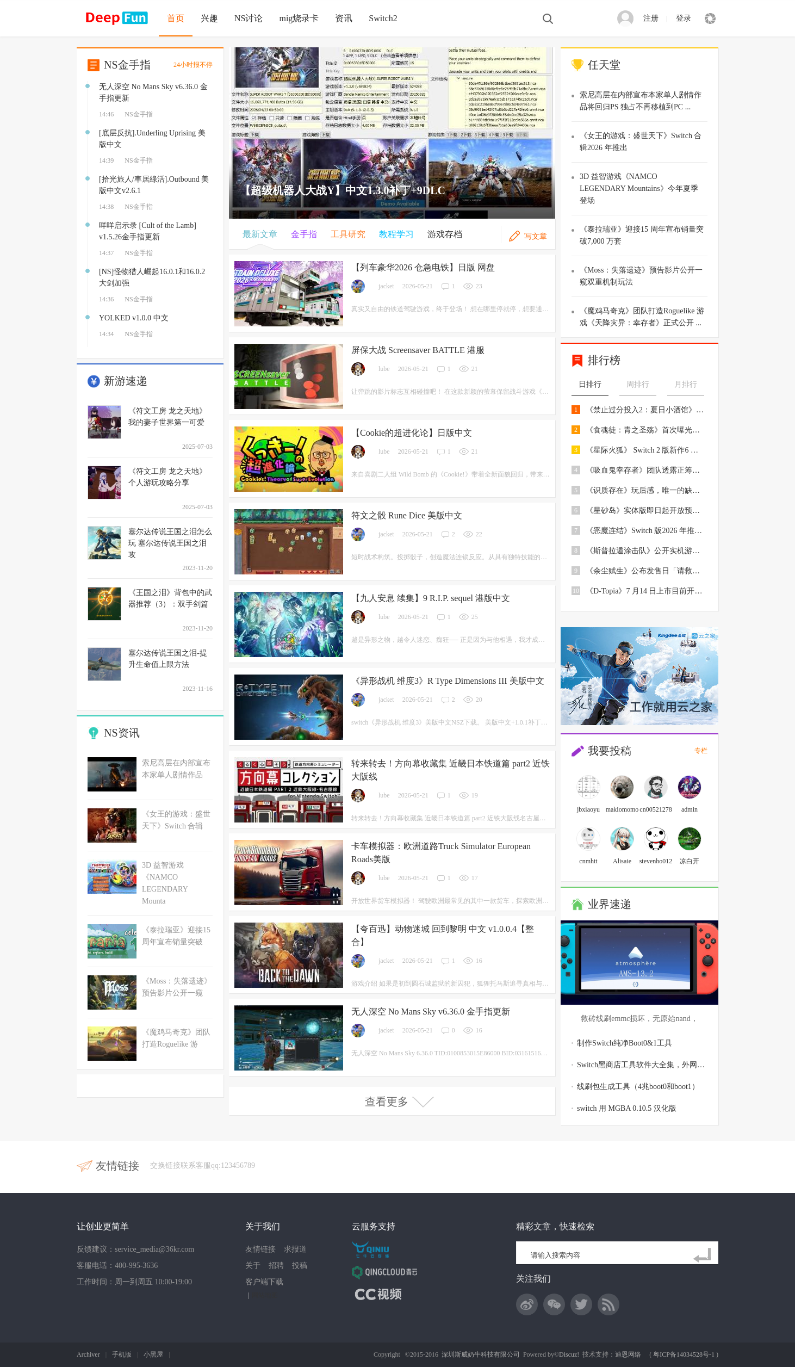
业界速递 (609, 904)
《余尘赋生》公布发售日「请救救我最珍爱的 (645, 571)
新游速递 (125, 381)
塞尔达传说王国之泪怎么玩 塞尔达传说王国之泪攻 (170, 543)
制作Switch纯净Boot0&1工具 (624, 1043)
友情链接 (260, 1249)
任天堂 (604, 65)
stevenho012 (656, 861)
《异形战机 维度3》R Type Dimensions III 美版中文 (447, 680)
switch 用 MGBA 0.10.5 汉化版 (626, 1108)
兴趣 (209, 18)
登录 (683, 18)
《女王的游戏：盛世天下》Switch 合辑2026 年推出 (640, 142)
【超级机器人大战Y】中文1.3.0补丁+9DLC (342, 190)
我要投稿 (609, 751)
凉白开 (689, 861)
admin (689, 809)
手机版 (122, 1354)
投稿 (299, 1265)
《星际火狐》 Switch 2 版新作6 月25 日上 (645, 450)
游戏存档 (444, 234)
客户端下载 (264, 1282)
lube (384, 369)
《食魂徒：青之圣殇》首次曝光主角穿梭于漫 (645, 430)
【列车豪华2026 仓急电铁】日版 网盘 (423, 267)
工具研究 (348, 234)
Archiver (88, 1354)
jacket (386, 286)
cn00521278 (655, 809)
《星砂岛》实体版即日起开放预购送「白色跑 (645, 510)
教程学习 (396, 234)
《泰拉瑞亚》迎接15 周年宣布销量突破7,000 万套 (642, 235)
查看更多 (400, 1101)
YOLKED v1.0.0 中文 (134, 318)
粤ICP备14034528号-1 (684, 1354)
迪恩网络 (628, 1354)
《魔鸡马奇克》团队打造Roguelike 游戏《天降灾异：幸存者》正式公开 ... (642, 317)
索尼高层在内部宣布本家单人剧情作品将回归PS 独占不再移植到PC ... (640, 101)
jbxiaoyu (588, 809)
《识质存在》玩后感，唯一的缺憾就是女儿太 (645, 490)
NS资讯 (122, 733)
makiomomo (622, 809)
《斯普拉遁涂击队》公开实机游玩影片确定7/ (645, 551)
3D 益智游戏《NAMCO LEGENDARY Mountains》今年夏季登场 (639, 188)
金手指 (304, 234)
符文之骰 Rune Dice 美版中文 (406, 515)
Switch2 (383, 18)
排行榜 (604, 360)
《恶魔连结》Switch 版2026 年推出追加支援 (645, 531)
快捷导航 (710, 18)
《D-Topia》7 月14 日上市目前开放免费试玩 (645, 591)
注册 (651, 18)
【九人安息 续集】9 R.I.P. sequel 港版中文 (430, 598)
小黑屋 (153, 1354)
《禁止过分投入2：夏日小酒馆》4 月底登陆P (645, 410)
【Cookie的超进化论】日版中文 (411, 432)
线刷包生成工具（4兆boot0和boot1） (638, 1087)
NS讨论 (248, 18)
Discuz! (569, 1354)
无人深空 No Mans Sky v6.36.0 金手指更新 (430, 1011)
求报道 (295, 1249)
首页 (175, 18)
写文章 (535, 236)
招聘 (276, 1265)
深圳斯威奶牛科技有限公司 (481, 1354)
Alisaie (622, 861)
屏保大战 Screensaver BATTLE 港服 (418, 350)
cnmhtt (588, 861)
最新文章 (260, 234)
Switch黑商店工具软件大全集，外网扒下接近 (652, 1065)
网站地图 (265, 1295)
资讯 (343, 18)
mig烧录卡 (299, 18)
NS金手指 (127, 65)
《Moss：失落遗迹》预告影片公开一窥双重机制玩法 (641, 276)
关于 (252, 1265)
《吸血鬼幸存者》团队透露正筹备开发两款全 (645, 470)
